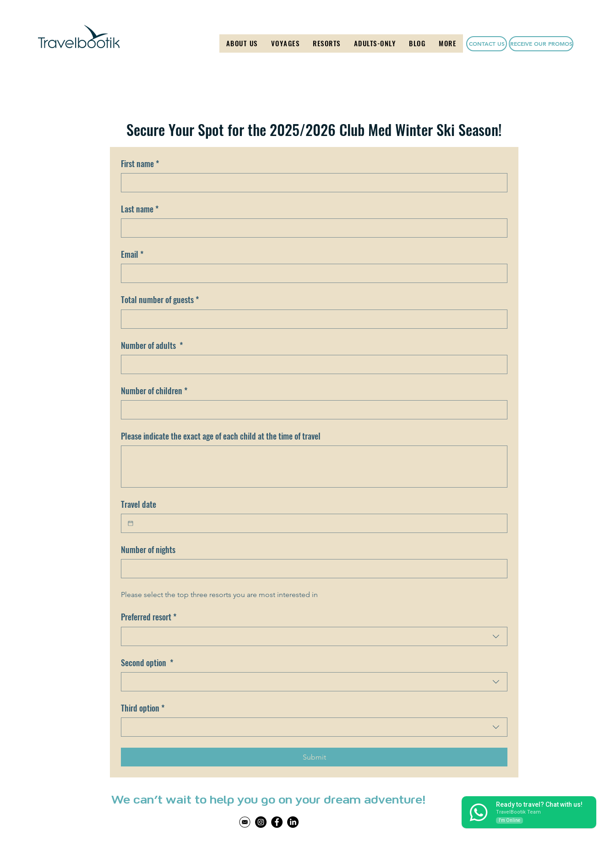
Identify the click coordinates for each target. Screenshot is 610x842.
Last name (139, 209)
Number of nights (148, 549)
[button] (285, 43)
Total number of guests (160, 299)
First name (140, 163)
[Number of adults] (311, 364)
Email (132, 254)
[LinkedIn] (293, 822)
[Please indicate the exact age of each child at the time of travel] (314, 466)
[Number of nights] (311, 569)
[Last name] (311, 228)
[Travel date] (130, 523)
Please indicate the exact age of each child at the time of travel (221, 436)
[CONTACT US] (486, 43)
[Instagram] (261, 822)
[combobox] (314, 636)
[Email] (311, 273)
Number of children (154, 391)
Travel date (138, 504)
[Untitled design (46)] (245, 822)
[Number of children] (311, 410)
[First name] (311, 183)
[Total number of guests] (311, 319)
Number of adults (152, 345)
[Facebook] (277, 822)
